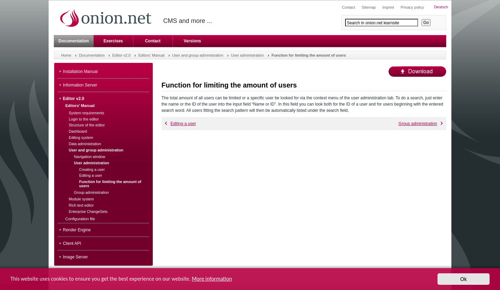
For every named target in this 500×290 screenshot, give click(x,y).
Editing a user (180, 123)
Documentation (73, 41)
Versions (192, 41)
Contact (153, 41)
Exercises (113, 41)
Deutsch (441, 7)
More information (212, 279)
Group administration (421, 123)
